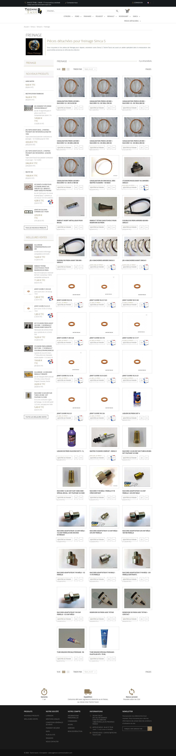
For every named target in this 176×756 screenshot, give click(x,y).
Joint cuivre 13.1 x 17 (130, 338)
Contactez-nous (71, 3)
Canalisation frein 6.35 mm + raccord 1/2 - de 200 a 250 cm (68, 142)
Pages (148, 69)
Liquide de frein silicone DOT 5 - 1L (70, 451)
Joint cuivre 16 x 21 (64, 413)
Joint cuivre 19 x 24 (97, 413)
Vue (58, 69)
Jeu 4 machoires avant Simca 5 (134, 260)
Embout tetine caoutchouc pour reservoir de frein (41, 268)
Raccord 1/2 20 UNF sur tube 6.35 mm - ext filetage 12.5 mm (43, 395)
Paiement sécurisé (53, 728)
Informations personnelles (73, 717)
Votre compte (74, 711)
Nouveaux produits (31, 716)
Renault (111, 16)
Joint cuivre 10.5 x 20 (130, 300)
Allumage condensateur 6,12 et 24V (42, 247)
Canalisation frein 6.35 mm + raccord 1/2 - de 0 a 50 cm (68, 102)
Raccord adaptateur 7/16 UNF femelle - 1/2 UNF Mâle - (69, 613)
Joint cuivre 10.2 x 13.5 (98, 300)
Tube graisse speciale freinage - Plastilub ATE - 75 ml (102, 653)
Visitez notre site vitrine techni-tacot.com (39, 4)
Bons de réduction (75, 731)
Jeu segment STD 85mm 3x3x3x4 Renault (42, 107)
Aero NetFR (30, 81)
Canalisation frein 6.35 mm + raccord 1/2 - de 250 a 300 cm (101, 142)
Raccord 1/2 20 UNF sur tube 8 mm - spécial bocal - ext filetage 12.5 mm (71, 492)
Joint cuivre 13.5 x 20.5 (98, 376)
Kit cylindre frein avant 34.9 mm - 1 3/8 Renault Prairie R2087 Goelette (43, 325)
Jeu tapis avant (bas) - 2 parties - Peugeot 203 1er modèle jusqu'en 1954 (38, 132)
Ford (77, 16)
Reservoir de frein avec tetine (102, 612)
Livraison (49, 716)
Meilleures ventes (31, 719)
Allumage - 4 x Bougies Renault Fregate (43, 373)
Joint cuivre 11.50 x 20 (42, 289)
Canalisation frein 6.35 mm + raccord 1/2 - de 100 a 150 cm (101, 102)
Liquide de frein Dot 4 (131, 413)
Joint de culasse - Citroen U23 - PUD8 (41, 210)
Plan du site (50, 735)
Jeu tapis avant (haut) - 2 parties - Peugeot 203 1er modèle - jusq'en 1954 (38, 153)
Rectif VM (29, 172)
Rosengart (124, 16)
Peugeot (99, 16)
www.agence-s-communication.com (60, 753)
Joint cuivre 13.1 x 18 (65, 376)
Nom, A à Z (91, 69)
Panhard (88, 16)
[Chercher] (82, 11)
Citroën (67, 16)
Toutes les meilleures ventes (36, 417)
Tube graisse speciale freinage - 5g (70, 652)
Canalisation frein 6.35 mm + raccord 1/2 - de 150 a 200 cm (133, 102)
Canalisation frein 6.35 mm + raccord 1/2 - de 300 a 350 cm (133, 142)
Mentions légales (53, 719)
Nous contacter (52, 741)
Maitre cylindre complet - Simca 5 (103, 451)
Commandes (72, 721)
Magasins (49, 738)
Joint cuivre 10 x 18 (64, 300)
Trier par (77, 69)
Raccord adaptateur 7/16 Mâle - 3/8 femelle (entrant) (136, 573)
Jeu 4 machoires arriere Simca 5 (102, 260)
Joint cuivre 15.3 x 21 (42, 306)
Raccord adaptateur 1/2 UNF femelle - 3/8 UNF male (134, 492)
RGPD (48, 731)
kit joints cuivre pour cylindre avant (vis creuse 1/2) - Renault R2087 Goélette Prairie (42, 187)
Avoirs (70, 724)
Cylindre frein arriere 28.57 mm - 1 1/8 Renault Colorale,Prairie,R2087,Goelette (46, 348)
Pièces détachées (131, 21)
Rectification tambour (34, 94)
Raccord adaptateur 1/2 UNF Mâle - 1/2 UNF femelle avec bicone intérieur (71, 533)
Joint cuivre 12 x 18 (97, 338)
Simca (135, 16)
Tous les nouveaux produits (35, 228)
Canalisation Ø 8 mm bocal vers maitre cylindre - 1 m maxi (102, 182)
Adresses (71, 728)
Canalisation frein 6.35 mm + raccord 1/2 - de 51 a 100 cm (68, 182)
